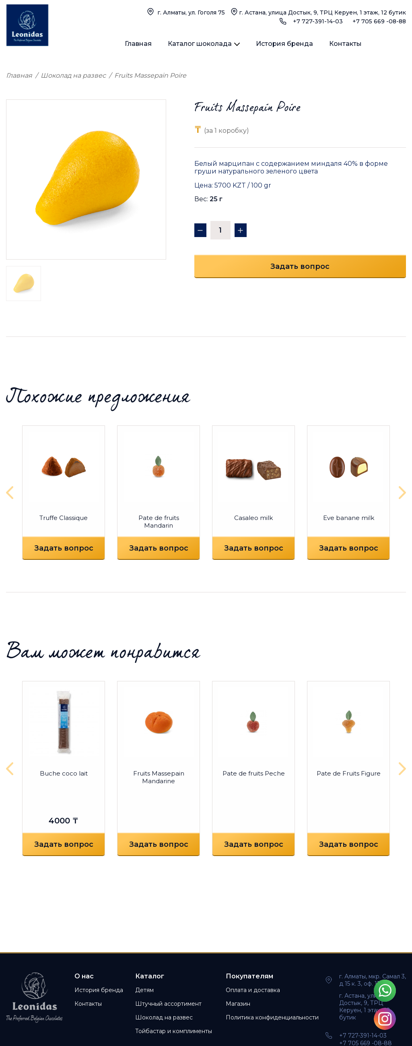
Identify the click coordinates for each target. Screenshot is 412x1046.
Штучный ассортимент (168, 1003)
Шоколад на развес (73, 75)
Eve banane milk (348, 518)
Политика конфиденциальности (272, 1017)
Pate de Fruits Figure (349, 773)
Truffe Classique (63, 518)
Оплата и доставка (253, 990)
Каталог (149, 976)
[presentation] (12, 493)
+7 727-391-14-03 (318, 21)
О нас (84, 976)
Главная (138, 43)
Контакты (345, 43)
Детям (144, 990)
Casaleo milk (253, 518)
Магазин (238, 1003)
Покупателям (249, 976)
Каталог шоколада (200, 43)
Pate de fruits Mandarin (158, 521)
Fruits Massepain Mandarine (158, 777)
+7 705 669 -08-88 (379, 21)
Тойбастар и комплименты (173, 1031)
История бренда (284, 43)
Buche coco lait (64, 773)
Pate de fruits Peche (253, 773)
